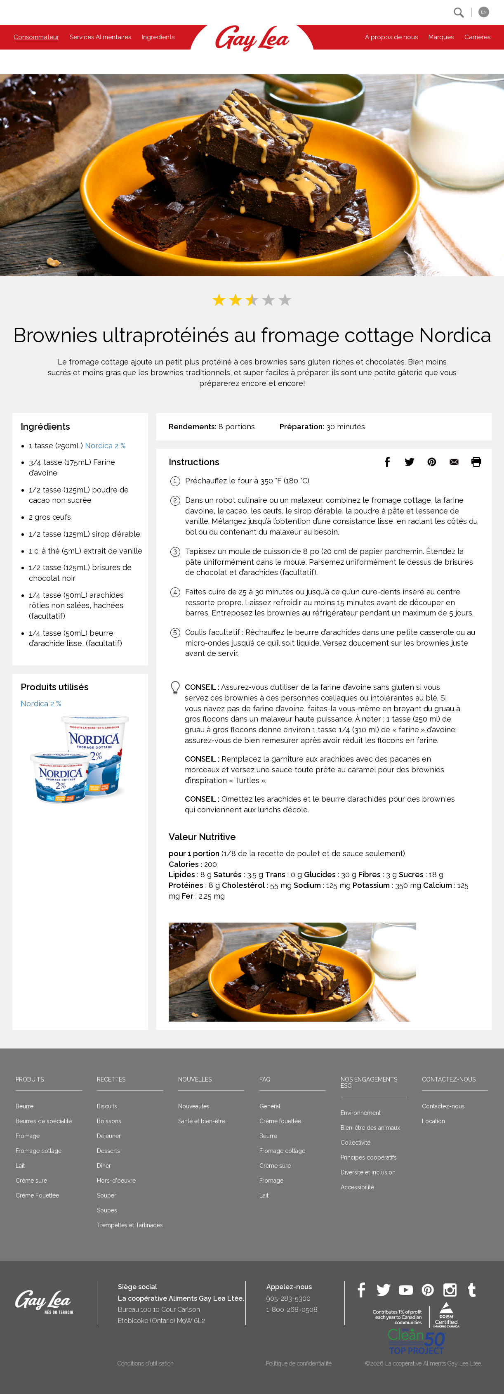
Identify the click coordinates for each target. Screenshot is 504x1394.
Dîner (104, 1165)
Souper (106, 1195)
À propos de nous (391, 37)
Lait (20, 1165)
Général (269, 1106)
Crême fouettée (280, 1121)
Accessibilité (357, 1187)
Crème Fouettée (37, 1195)
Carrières (477, 37)
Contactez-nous (449, 1079)
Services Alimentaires (100, 37)
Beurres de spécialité (44, 1121)
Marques (441, 37)
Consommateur (36, 37)
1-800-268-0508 (292, 1310)
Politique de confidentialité (299, 1363)
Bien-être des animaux (370, 1127)
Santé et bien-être (201, 1121)
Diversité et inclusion (368, 1172)
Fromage (28, 1136)
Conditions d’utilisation (146, 1363)
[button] (458, 12)
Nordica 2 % (105, 445)
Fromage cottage (38, 1151)
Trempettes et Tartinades (130, 1225)
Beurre (24, 1106)
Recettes (111, 1079)
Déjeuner (109, 1136)
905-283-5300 (288, 1298)
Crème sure (31, 1180)
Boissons (109, 1121)
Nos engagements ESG (369, 1082)
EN (484, 12)
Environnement (361, 1113)
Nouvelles (195, 1079)
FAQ (265, 1079)
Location (433, 1121)
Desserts (108, 1151)
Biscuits (107, 1106)
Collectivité (355, 1142)
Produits (30, 1079)
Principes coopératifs (369, 1157)
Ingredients (158, 37)
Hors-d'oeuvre (116, 1180)
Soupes (107, 1210)
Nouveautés (194, 1106)
